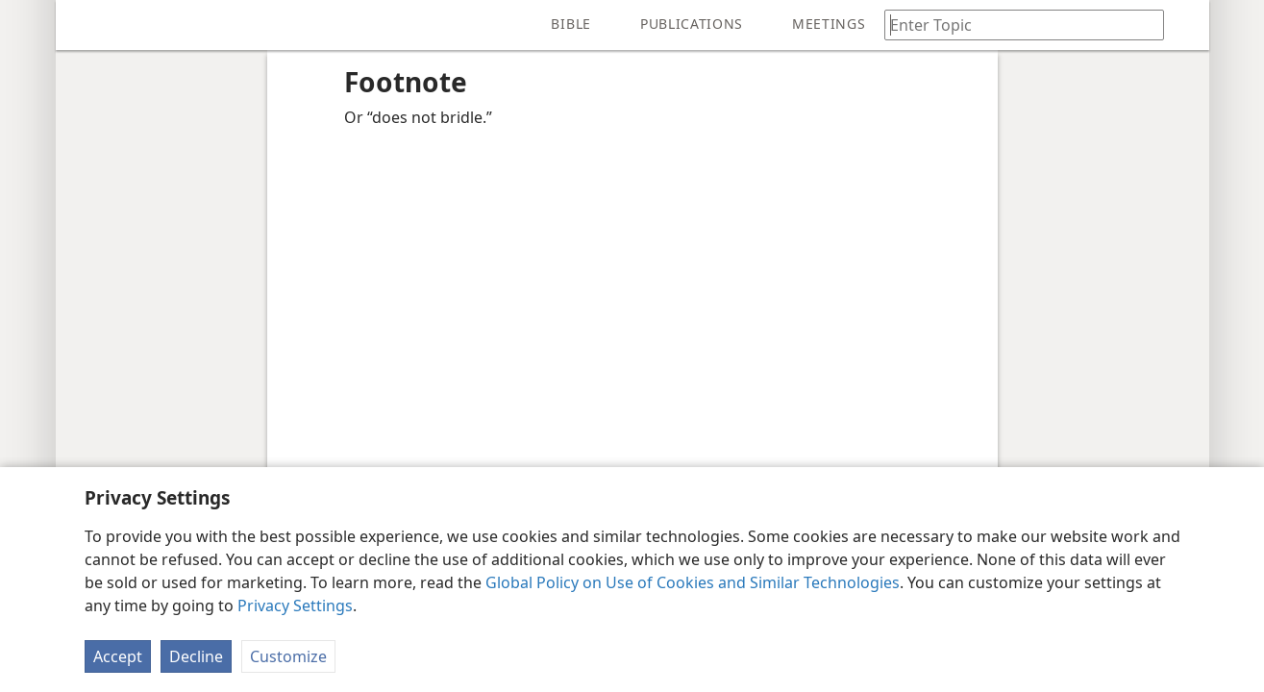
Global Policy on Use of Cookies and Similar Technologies (692, 582)
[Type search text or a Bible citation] (1015, 24)
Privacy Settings (295, 605)
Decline (196, 656)
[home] (85, 25)
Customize (288, 656)
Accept (117, 656)
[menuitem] (85, 25)
